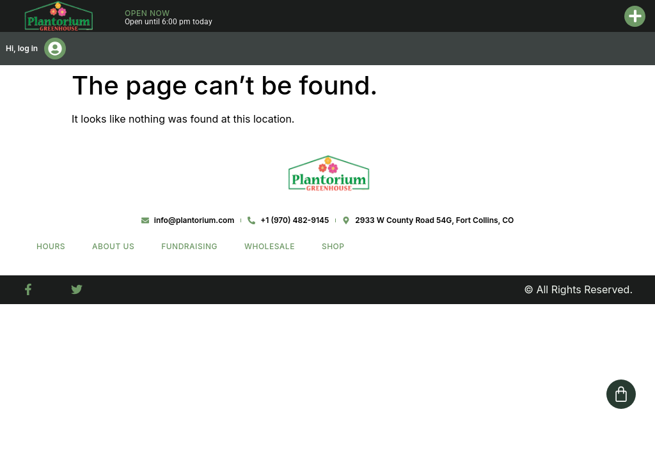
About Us (113, 246)
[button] (634, 16)
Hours (50, 246)
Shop (333, 246)
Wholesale (269, 246)
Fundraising (189, 246)
